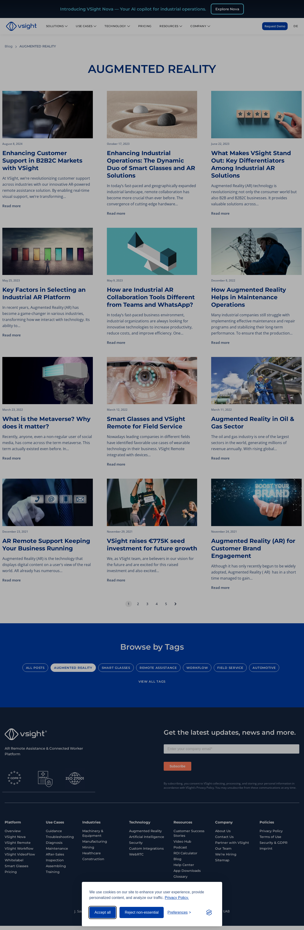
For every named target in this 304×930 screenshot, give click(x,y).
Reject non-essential (142, 912)
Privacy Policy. (177, 898)
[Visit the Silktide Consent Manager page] (209, 912)
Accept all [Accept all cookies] (102, 912)
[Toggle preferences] (179, 912)
